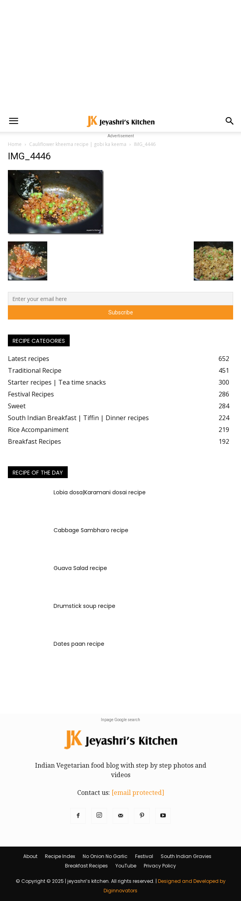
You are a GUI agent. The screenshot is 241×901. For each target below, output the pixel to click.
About (30, 856)
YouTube (125, 865)
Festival (144, 856)
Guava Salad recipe (80, 568)
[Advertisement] (120, 55)
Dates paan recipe (79, 644)
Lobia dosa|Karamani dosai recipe (100, 492)
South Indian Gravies (186, 856)
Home (15, 144)
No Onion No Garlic (105, 856)
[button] (13, 121)
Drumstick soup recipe (84, 606)
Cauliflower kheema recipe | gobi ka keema (77, 144)
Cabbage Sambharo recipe (91, 530)
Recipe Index (60, 856)
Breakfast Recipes (86, 865)
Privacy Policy (160, 865)
